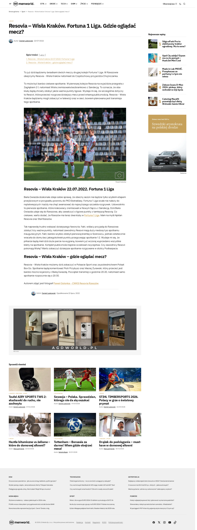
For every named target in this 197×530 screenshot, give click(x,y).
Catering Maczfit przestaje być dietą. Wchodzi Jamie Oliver (173, 101)
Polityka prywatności (115, 522)
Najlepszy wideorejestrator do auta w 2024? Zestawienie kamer (151, 481)
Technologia (75, 477)
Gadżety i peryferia (16, 393)
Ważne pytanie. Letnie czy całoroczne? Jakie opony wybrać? (150, 489)
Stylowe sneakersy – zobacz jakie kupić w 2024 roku (27, 500)
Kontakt (88, 522)
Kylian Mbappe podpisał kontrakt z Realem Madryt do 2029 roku (92, 508)
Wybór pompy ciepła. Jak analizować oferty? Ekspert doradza (31, 485)
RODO (104, 522)
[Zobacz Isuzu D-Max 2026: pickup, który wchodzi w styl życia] (152, 87)
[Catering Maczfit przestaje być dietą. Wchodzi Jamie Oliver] (152, 101)
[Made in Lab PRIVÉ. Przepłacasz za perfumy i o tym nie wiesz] (152, 72)
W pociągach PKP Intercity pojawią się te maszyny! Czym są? (152, 508)
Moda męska (13, 496)
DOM (10, 477)
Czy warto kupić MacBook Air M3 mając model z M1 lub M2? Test (92, 485)
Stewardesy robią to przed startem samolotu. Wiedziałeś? (151, 504)
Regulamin (96, 522)
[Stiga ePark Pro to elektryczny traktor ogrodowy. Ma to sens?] (152, 43)
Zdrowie (102, 438)
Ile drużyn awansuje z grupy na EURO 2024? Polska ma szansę (92, 504)
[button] (10, 3)
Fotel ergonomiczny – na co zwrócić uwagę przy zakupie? (90, 481)
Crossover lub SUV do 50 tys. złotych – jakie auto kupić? (148, 485)
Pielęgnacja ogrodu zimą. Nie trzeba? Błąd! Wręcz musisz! (30, 489)
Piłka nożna (59, 393)
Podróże (133, 496)
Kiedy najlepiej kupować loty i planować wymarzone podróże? (152, 500)
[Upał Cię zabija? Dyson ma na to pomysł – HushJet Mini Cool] (152, 58)
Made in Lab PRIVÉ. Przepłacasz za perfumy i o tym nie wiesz (172, 73)
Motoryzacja (133, 477)
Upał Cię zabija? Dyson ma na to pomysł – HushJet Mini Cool (173, 58)
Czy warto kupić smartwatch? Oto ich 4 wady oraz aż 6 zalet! (91, 489)
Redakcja (79, 522)
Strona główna (14, 11)
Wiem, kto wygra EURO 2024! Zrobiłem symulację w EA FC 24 (91, 500)
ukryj (42, 55)
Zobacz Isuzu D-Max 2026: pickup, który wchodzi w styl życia (172, 87)
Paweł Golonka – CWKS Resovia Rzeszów (76, 283)
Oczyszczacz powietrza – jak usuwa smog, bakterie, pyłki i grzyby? (32, 481)
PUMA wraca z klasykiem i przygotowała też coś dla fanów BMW (31, 504)
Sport (23, 11)
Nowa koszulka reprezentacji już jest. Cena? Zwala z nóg (29, 508)
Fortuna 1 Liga (91, 215)
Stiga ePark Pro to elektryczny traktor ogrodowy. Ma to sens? (173, 44)
